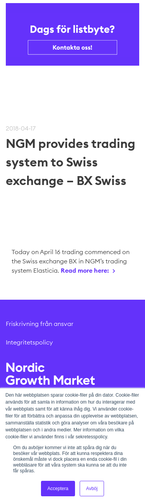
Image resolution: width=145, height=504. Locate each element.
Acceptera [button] (58, 488)
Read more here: (85, 270)
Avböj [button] (92, 488)
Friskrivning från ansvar (39, 324)
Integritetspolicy (29, 342)
